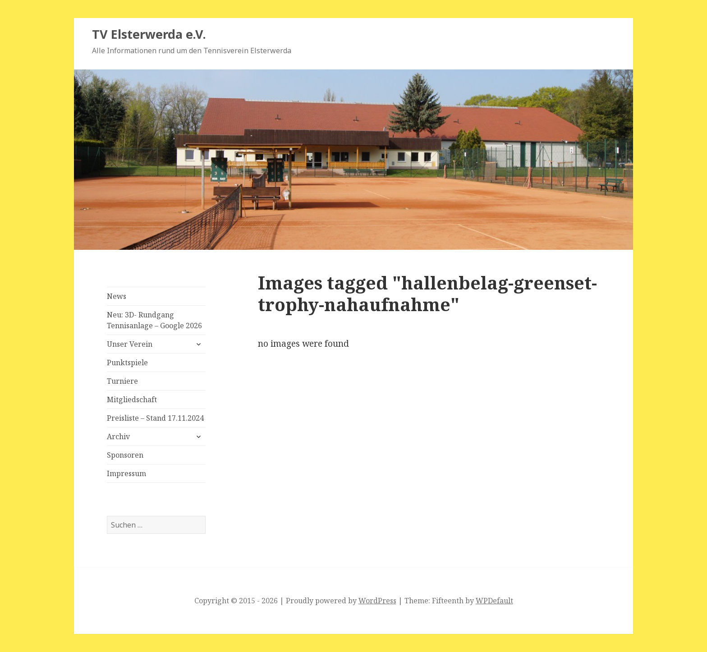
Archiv (118, 436)
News (116, 296)
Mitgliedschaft (132, 399)
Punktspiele (127, 362)
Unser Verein (129, 344)
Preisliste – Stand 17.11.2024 (155, 418)
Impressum (126, 473)
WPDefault (494, 601)
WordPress (377, 601)
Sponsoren (125, 455)
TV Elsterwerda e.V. (149, 34)
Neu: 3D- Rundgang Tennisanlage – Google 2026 (154, 320)
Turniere (122, 381)
